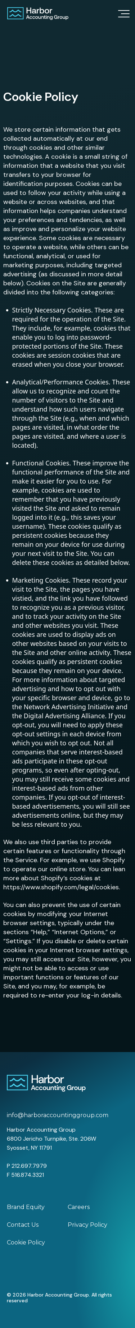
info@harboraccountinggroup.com (57, 1115)
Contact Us (23, 1224)
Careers (79, 1207)
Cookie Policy (26, 1242)
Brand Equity (26, 1207)
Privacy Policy (87, 1224)
